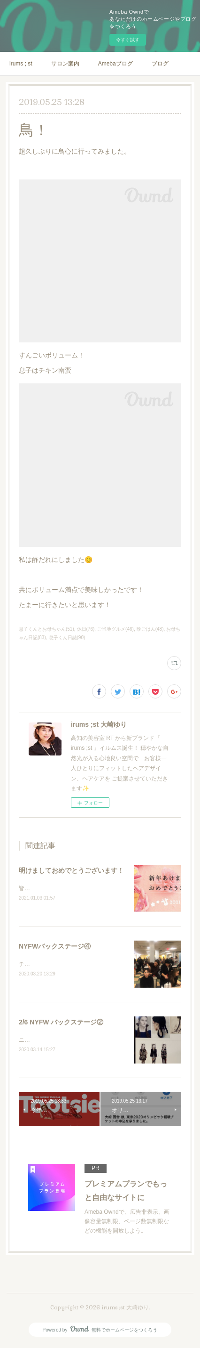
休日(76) (86, 629)
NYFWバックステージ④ (55, 947)
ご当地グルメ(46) (115, 629)
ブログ (160, 63)
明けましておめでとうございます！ (71, 870)
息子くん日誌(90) (67, 637)
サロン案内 (65, 63)
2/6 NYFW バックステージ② (61, 1023)
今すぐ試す (127, 39)
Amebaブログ (115, 63)
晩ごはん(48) (150, 629)
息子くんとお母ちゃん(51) (46, 629)
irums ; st (20, 63)
